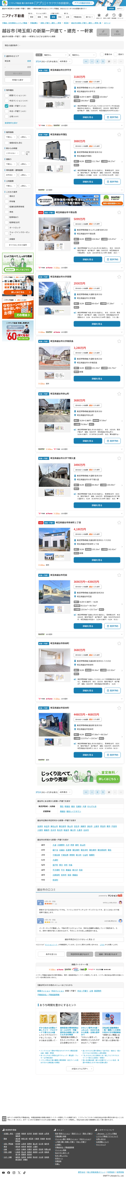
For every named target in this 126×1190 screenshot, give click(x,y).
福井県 (46, 1144)
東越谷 (68, 870)
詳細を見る (88, 117)
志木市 (53, 830)
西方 (61, 865)
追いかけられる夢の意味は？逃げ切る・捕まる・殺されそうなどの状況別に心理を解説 (101, 1051)
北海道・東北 (8, 1133)
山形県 (46, 1133)
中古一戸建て (82, 990)
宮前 (69, 875)
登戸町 (55, 865)
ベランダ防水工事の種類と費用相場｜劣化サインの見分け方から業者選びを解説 (59, 1061)
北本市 (86, 830)
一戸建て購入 (60, 1142)
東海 (5, 1146)
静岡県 (29, 1146)
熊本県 (35, 1157)
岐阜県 (23, 1146)
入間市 (40, 830)
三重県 (35, 1146)
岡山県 (23, 1152)
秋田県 (41, 1133)
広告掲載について (102, 1142)
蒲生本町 (84, 850)
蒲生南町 (76, 850)
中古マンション (57, 990)
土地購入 (58, 1144)
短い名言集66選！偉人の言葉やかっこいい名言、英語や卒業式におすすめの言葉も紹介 (101, 1061)
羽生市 (76, 826)
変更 (29, 61)
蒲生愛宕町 (102, 850)
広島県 (17, 1152)
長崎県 (29, 1157)
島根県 (35, 1152)
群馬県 (17, 1141)
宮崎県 (46, 1157)
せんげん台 (91, 806)
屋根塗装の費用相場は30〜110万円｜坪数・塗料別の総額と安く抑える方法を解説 (69, 1031)
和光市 (60, 830)
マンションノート (51, 944)
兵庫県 (23, 1149)
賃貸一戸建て (87, 1133)
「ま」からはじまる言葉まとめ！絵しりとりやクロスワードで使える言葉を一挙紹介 (101, 1056)
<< (86, 61)
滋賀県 (35, 1149)
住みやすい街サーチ (62, 1153)
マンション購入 (60, 1139)
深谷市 (90, 826)
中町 (66, 865)
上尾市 (96, 826)
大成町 (55, 860)
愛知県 (17, 1146)
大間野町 (61, 845)
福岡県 (17, 1157)
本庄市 (46, 826)
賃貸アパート (76, 1133)
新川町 (79, 855)
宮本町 (64, 875)
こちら (102, 944)
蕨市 (108, 826)
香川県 (17, 1154)
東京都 (17, 1138)
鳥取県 (29, 1152)
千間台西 (64, 855)
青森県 (23, 1133)
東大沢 (75, 870)
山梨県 (23, 1144)
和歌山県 (47, 1149)
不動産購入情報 (60, 1136)
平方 (63, 870)
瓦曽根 (68, 850)
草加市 (103, 826)
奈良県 (41, 1149)
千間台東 (56, 855)
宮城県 (35, 1133)
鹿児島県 (18, 1159)
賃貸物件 (97, 990)
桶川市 (73, 830)
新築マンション (43, 990)
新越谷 (67, 806)
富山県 (35, 1144)
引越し (57, 1164)
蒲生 (62, 806)
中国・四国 (8, 1152)
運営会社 (81, 1172)
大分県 (41, 1157)
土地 (91, 990)
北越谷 (79, 806)
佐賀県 (23, 1157)
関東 (5, 1138)
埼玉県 (31, 1138)
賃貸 (56, 1133)
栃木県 (48, 1138)
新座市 (66, 830)
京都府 (29, 1149)
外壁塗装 (58, 1161)
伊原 (72, 845)
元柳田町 (56, 875)
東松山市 (54, 826)
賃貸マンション (64, 1133)
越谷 (73, 806)
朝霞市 (46, 830)
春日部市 (62, 826)
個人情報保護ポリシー (96, 1172)
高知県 (29, 1154)
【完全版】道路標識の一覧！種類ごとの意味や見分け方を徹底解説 (111, 1030)
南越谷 (62, 811)
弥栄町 (55, 880)
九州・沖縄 (8, 1157)
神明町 (72, 855)
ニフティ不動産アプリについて (107, 1136)
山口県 (41, 1152)
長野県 (29, 1144)
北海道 (17, 1133)
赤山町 (82, 845)
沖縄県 (25, 1159)
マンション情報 (60, 1150)
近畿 (5, 1149)
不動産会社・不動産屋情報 (48, 994)
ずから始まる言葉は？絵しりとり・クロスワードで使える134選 (48, 1030)
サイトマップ (101, 1144)
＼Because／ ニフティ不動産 (106, 1133)
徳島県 (46, 1152)
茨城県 (42, 1138)
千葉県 (36, 1138)
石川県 (41, 1144)
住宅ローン (59, 1158)
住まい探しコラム (61, 1155)
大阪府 (17, 1149)
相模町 (92, 855)
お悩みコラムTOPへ (80, 1068)
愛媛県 (23, 1154)
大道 (54, 845)
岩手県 (29, 1133)
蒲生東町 (92, 850)
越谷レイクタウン (74, 811)
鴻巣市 (83, 826)
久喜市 (79, 830)
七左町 (85, 855)
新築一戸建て (70, 1142)
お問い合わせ (101, 1139)
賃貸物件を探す (11, 123)
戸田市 (114, 826)
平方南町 (56, 870)
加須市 (40, 826)
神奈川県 (24, 1138)
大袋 (84, 806)
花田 (81, 870)
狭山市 (70, 826)
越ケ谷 (55, 850)
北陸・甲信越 (8, 1144)
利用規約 (111, 1172)
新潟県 (17, 1144)
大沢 (67, 845)
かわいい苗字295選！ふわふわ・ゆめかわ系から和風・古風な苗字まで (90, 1031)
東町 (77, 845)
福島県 (17, 1136)
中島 (70, 865)
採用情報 (120, 1172)
